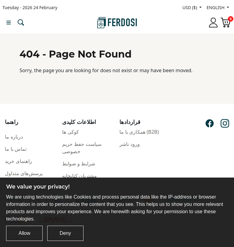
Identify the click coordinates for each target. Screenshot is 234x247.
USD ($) (190, 7)
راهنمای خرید (18, 161)
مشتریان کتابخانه (79, 175)
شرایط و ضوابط (78, 163)
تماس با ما (16, 149)
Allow (24, 233)
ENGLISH (216, 7)
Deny (65, 233)
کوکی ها (70, 132)
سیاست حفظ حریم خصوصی (81, 148)
